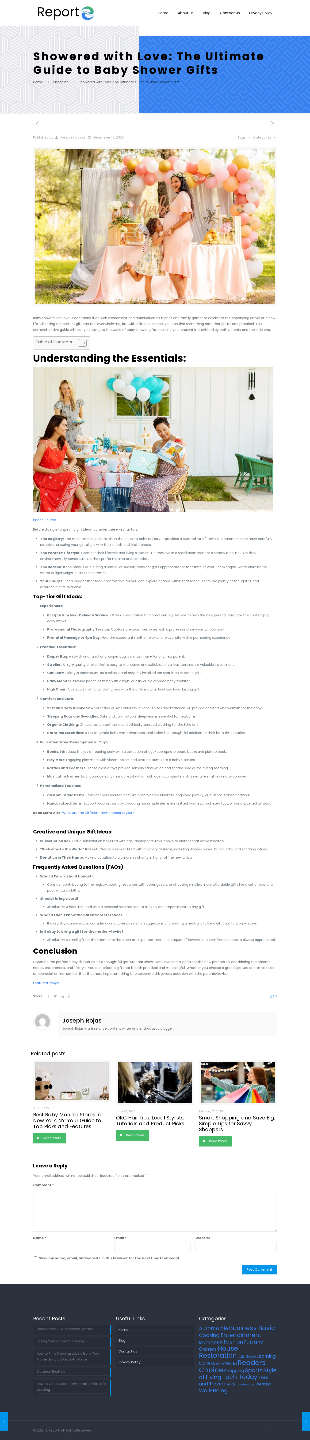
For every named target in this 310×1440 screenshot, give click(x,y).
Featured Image (46, 983)
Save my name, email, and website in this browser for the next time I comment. (109, 1258)
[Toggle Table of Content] (79, 343)
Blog (122, 1340)
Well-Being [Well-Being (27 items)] (213, 1390)
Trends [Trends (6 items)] (230, 1384)
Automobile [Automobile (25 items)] (213, 1328)
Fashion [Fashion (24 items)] (233, 1341)
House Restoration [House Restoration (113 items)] (218, 1352)
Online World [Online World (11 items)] (224, 1363)
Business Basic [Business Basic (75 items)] (252, 1328)
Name (39, 1238)
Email (120, 1238)
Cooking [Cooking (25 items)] (209, 1335)
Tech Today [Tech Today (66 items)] (239, 1377)
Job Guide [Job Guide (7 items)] (247, 1356)
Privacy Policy (130, 1362)
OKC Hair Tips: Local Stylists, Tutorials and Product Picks (150, 1120)
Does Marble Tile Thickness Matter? (65, 1329)
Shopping (61, 82)
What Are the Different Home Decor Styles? (98, 812)
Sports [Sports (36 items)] (253, 1370)
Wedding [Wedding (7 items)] (263, 1384)
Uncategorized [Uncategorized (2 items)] (246, 1384)
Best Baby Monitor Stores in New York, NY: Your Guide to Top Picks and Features (67, 1120)
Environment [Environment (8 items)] (211, 1342)
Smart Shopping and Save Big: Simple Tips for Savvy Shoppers (237, 1123)
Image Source (44, 520)
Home (38, 82)
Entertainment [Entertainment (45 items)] (241, 1335)
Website (202, 1238)
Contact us (128, 1351)
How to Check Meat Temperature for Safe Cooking (71, 1386)
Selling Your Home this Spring (60, 1341)
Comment (43, 1185)
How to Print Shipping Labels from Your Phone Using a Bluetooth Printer (68, 1356)
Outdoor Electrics (51, 1371)
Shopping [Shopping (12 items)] (234, 1371)
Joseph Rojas (70, 137)
